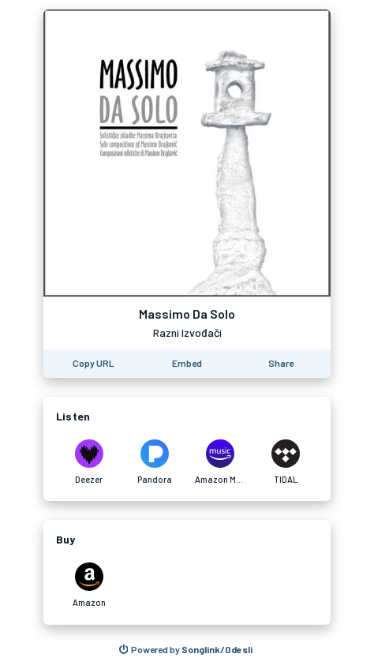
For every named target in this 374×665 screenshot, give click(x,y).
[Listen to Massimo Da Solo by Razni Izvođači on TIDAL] (285, 462)
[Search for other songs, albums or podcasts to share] (186, 650)
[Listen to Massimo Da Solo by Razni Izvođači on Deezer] (89, 462)
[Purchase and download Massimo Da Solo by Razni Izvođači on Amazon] (89, 585)
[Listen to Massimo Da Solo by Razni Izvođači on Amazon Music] (219, 462)
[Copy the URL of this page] (93, 364)
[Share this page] (281, 364)
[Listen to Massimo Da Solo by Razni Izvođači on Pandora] (154, 462)
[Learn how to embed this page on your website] (187, 364)
